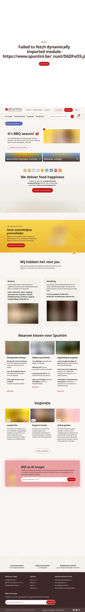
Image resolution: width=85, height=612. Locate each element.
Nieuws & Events (38, 110)
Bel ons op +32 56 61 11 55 (14, 583)
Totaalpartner (40, 116)
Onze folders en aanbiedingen (65, 588)
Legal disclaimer (60, 610)
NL (77, 110)
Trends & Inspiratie (19, 116)
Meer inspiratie (42, 451)
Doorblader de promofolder (16, 245)
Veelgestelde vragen (12, 585)
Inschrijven (71, 479)
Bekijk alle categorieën (13, 123)
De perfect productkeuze (63, 580)
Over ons (28, 110)
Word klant (68, 110)
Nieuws (33, 583)
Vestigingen (30, 116)
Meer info (10, 391)
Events (33, 585)
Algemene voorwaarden (48, 610)
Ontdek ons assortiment (42, 190)
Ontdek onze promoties (17, 147)
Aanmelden (58, 110)
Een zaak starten (61, 583)
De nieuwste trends (62, 585)
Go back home (44, 64)
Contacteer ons (11, 580)
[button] (77, 110)
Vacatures (47, 110)
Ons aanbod (8, 116)
